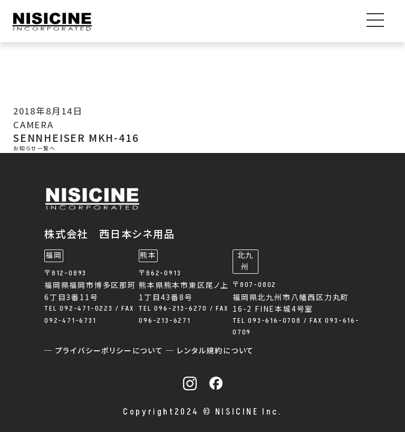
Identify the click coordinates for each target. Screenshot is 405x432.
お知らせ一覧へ (34, 148)
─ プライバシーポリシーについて (105, 351)
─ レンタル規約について (210, 351)
